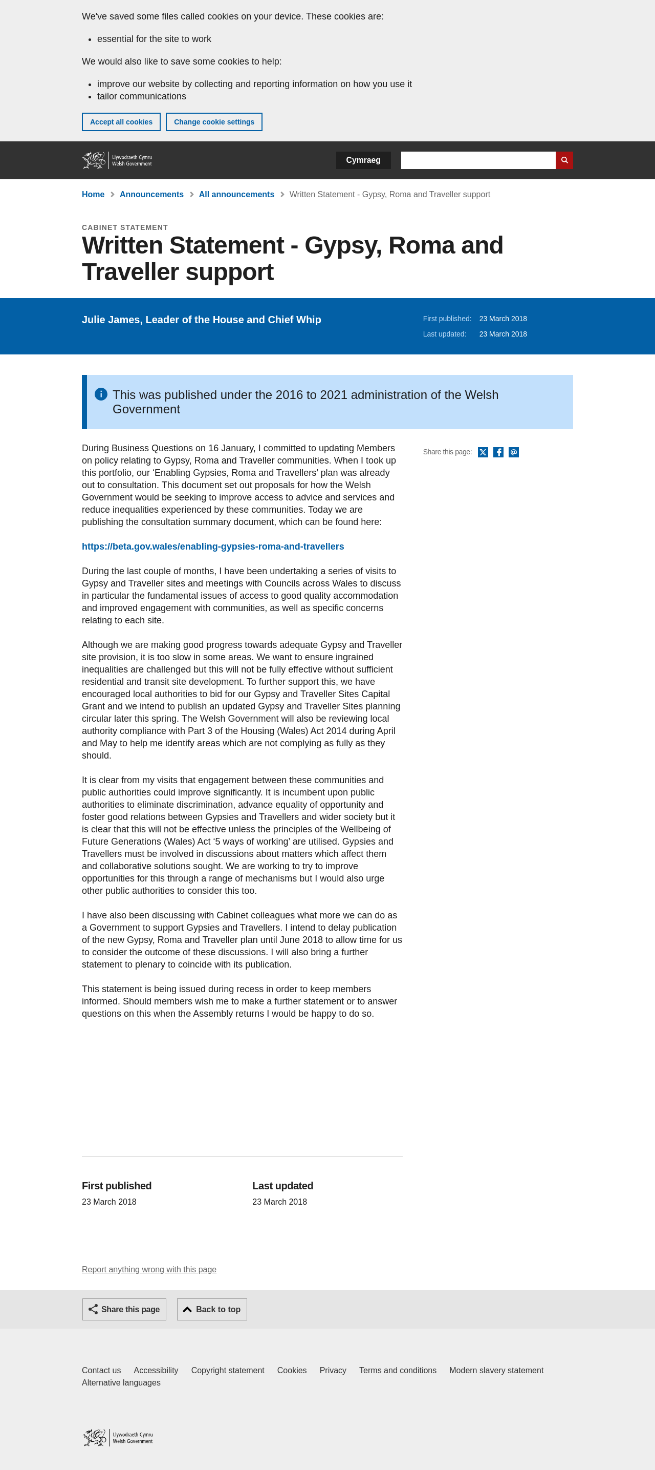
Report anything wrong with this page (149, 1269)
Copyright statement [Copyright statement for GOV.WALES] (228, 1370)
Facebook (498, 452)
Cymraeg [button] (363, 160)
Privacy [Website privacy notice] (333, 1370)
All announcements (237, 194)
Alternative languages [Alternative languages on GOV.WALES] (121, 1382)
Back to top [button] (218, 1309)
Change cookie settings (214, 122)
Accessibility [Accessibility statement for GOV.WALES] (156, 1370)
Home (93, 194)
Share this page (130, 1309)
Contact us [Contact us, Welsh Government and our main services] (101, 1370)
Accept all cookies (121, 122)
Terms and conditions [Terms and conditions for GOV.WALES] (397, 1370)
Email (514, 452)
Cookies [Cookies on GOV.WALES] (292, 1370)
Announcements (152, 194)
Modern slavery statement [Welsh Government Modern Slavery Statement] (496, 1370)
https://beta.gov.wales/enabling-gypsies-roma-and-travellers (213, 546)
